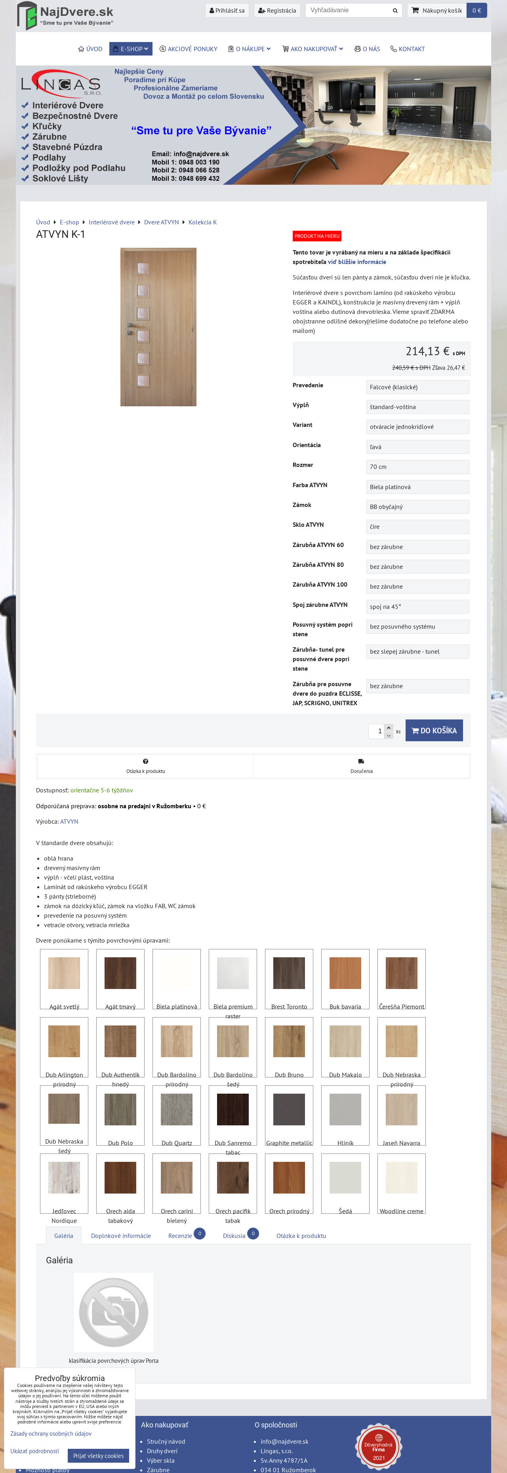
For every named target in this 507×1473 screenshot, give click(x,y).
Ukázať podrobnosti (34, 1451)
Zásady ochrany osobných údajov (50, 1433)
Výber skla (161, 1460)
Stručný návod (166, 1441)
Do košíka (434, 730)
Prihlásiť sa (227, 10)
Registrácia (277, 10)
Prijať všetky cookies (98, 1456)
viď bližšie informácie (357, 262)
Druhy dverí (162, 1451)
